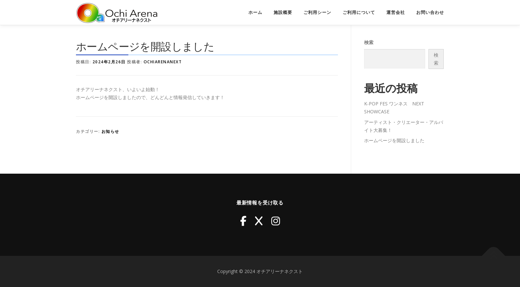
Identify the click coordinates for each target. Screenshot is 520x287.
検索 (368, 42)
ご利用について (359, 12)
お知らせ (110, 131)
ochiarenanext (163, 62)
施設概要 (283, 12)
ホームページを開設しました (394, 140)
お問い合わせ (430, 12)
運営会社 (395, 12)
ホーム (255, 12)
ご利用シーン (317, 12)
